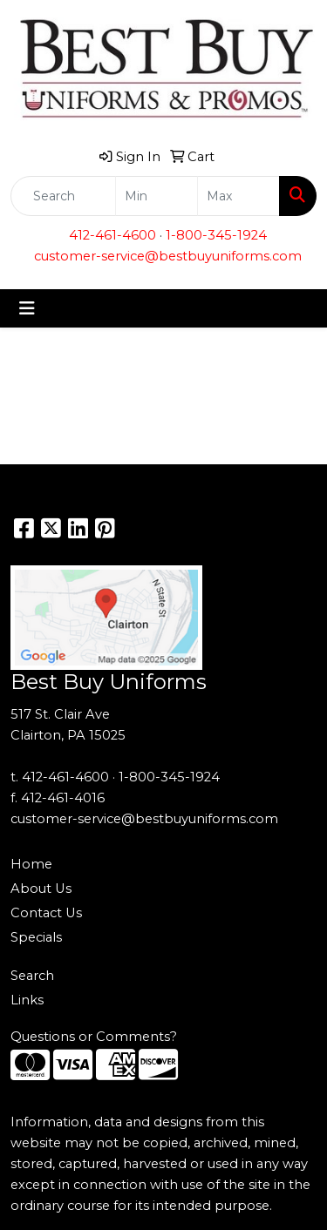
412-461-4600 (112, 235)
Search (32, 975)
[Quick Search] (63, 196)
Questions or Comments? (93, 1036)
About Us (41, 888)
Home (31, 864)
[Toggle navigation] (27, 308)
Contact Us (46, 913)
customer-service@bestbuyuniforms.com (168, 256)
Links (27, 1000)
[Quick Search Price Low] (156, 196)
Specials (36, 937)
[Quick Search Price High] (238, 196)
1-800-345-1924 (216, 235)
